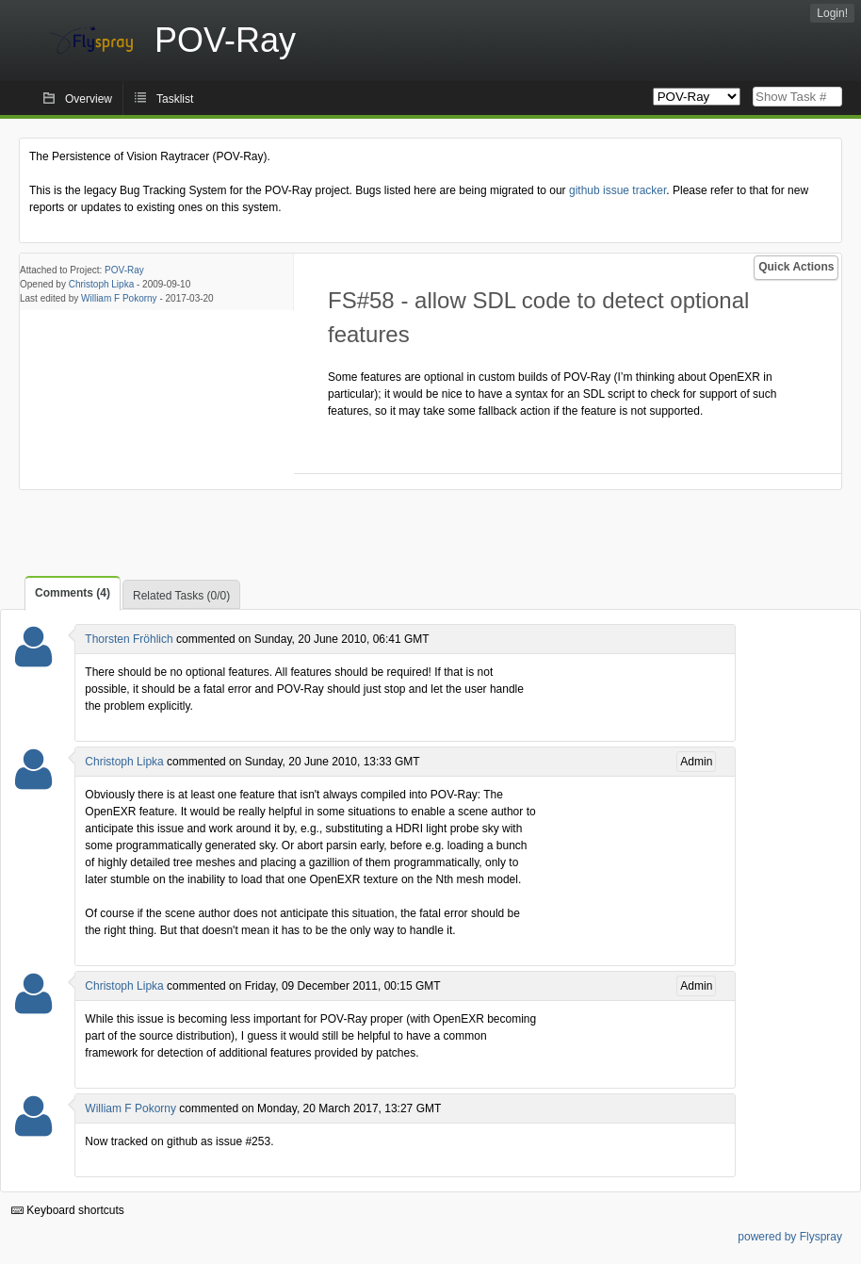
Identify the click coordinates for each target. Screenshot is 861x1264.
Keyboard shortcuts (67, 1210)
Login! (832, 13)
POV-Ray (124, 270)
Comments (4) (72, 592)
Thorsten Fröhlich (128, 639)
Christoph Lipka (101, 284)
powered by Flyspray (790, 1236)
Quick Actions (796, 266)
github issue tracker (617, 190)
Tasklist (174, 99)
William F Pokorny (119, 298)
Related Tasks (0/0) (181, 595)
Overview (88, 99)
